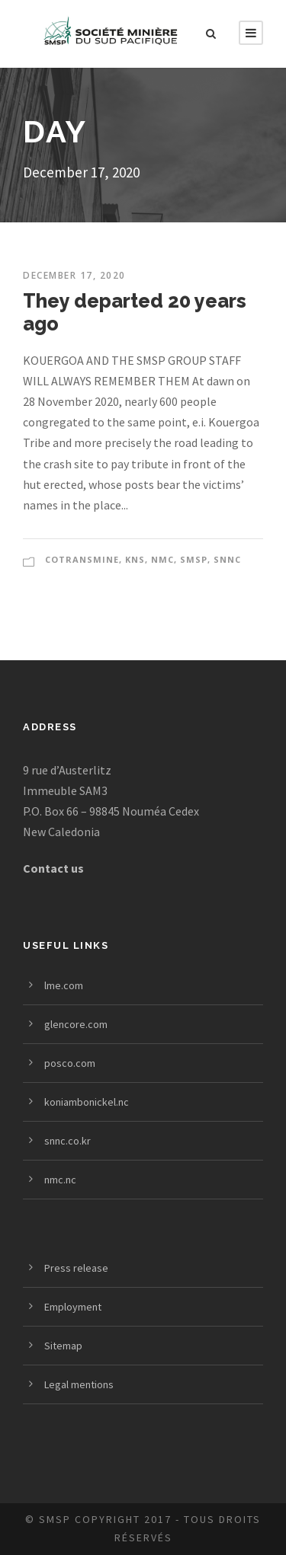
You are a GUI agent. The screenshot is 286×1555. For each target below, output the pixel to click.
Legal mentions (79, 1384)
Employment (72, 1307)
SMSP (193, 559)
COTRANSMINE (82, 559)
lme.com (63, 985)
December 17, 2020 (74, 275)
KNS (135, 559)
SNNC (227, 559)
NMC (162, 559)
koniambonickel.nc (86, 1102)
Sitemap (63, 1345)
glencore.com (76, 1024)
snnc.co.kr (67, 1141)
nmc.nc (60, 1179)
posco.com (69, 1063)
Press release (76, 1268)
